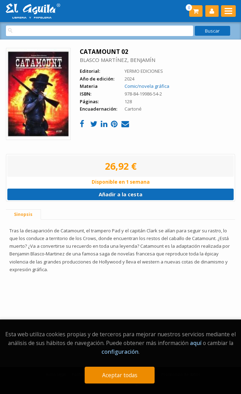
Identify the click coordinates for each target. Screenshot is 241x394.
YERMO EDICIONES (144, 71)
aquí (195, 343)
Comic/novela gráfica (147, 86)
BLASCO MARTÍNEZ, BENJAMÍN (117, 59)
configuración (120, 352)
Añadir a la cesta (120, 194)
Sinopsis (23, 214)
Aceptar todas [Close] (119, 375)
